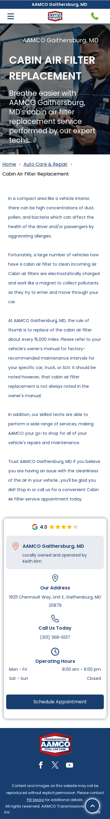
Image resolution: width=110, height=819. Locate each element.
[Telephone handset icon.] (94, 16)
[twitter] (55, 766)
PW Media (35, 799)
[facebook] (40, 766)
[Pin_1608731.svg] (15, 546)
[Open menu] (10, 16)
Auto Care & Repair (45, 164)
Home (9, 164)
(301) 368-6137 (55, 637)
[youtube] (69, 766)
